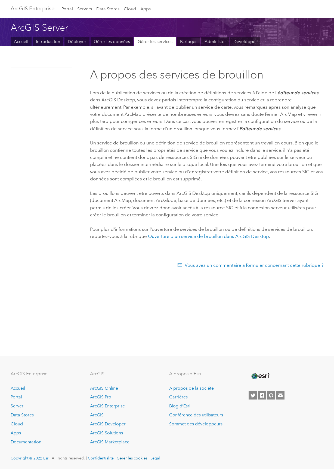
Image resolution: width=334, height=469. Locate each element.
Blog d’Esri (179, 406)
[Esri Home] (260, 376)
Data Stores (107, 8)
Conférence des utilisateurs (196, 414)
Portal (67, 8)
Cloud (130, 8)
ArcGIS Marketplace (109, 441)
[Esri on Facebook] (262, 395)
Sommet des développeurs (195, 423)
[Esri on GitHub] (271, 395)
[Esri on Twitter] (253, 395)
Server (17, 406)
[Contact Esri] (280, 395)
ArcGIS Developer (108, 423)
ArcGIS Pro (100, 397)
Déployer (77, 41)
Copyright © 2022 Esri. (31, 458)
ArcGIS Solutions (106, 432)
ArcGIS (97, 414)
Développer (245, 41)
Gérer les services (155, 41)
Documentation (26, 441)
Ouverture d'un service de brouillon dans (208, 236)
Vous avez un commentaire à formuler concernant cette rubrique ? (254, 265)
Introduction (48, 41)
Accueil (21, 41)
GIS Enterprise (32, 8)
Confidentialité (101, 458)
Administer (215, 41)
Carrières (178, 397)
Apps (145, 8)
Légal (155, 458)
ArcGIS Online (104, 388)
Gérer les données (112, 41)
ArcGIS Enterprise (107, 406)
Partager (188, 41)
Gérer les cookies (132, 458)
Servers (84, 8)
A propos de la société (191, 388)
